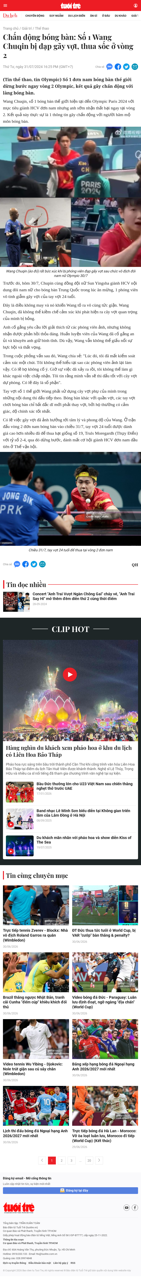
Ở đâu (106, 15)
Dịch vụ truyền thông (14, 1263)
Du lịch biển (76, 15)
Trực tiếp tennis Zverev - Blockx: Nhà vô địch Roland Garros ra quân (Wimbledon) (35, 935)
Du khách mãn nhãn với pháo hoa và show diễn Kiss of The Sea (84, 840)
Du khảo (120, 15)
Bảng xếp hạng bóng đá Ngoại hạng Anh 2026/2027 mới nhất (103, 1067)
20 (89, 1161)
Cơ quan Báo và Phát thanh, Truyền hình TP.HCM (30, 1243)
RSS (73, 1263)
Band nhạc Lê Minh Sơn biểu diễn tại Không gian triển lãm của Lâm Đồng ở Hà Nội (83, 813)
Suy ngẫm (56, 15)
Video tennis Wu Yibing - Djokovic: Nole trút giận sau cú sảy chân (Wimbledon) (33, 1069)
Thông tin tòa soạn (13, 1240)
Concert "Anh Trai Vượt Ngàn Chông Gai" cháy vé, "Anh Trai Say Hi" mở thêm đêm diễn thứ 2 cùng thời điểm (84, 596)
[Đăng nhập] (135, 5)
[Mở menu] (5, 5)
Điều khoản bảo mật (40, 1263)
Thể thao (42, 28)
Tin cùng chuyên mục (37, 875)
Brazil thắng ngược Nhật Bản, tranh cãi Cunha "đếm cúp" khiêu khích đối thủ (35, 1002)
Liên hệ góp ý (60, 1263)
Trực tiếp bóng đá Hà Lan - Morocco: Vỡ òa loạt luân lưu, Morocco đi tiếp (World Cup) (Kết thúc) (104, 1136)
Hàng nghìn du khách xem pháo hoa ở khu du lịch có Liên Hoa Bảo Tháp (69, 751)
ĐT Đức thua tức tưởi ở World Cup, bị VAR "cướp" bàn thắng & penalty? (103, 933)
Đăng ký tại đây (77, 1191)
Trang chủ (10, 28)
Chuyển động (34, 15)
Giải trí (27, 28)
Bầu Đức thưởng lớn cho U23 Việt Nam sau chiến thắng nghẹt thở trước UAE (85, 786)
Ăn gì (93, 15)
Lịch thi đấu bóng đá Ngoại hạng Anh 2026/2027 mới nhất (35, 1134)
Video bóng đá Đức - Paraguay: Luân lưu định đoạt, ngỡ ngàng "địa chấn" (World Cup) (104, 1002)
